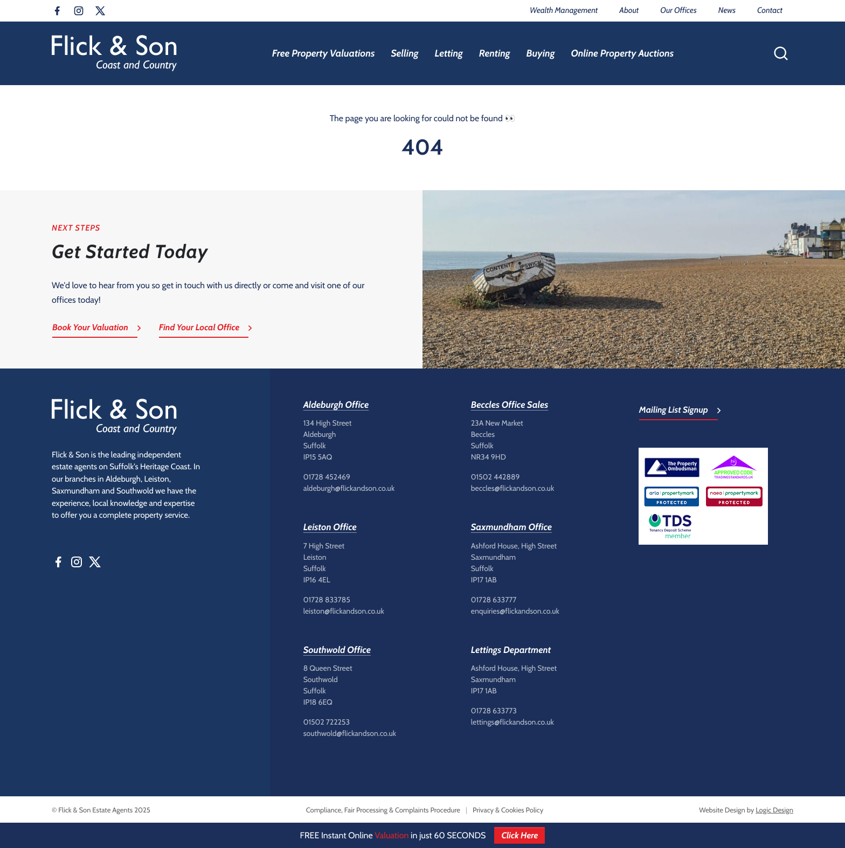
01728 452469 (326, 477)
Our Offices (678, 10)
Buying (541, 53)
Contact (769, 10)
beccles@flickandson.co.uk (512, 488)
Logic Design (774, 810)
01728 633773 (494, 710)
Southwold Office (337, 650)
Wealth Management (564, 10)
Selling (404, 53)
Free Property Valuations (323, 53)
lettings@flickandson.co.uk (512, 722)
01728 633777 (494, 599)
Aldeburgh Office (336, 405)
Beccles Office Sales (510, 405)
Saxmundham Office (511, 527)
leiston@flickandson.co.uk (343, 611)
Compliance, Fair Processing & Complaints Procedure (383, 810)
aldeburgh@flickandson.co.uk (349, 488)
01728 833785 (326, 599)
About (629, 10)
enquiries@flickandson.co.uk (515, 611)
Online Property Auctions (622, 53)
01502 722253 (326, 722)
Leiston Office (330, 527)
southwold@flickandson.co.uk (349, 733)
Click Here (519, 835)
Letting (448, 53)
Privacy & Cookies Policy (508, 810)
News (727, 10)
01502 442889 (495, 477)
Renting (494, 53)
